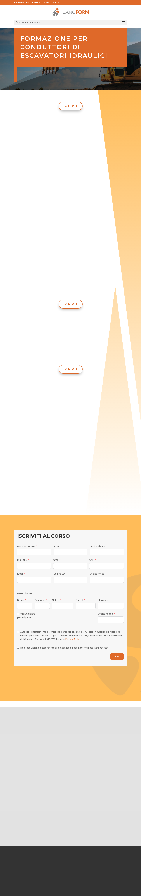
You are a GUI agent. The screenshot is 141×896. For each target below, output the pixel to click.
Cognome (40, 600)
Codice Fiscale (97, 546)
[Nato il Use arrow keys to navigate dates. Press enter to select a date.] (86, 606)
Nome (20, 600)
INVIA (117, 656)
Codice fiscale (105, 613)
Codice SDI (60, 573)
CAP (91, 560)
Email (20, 573)
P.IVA (56, 546)
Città (55, 560)
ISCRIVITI (70, 106)
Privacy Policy (73, 639)
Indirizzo (22, 560)
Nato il (79, 600)
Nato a (55, 600)
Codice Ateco (97, 573)
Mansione (103, 600)
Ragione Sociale (26, 546)
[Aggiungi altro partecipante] (18, 614)
